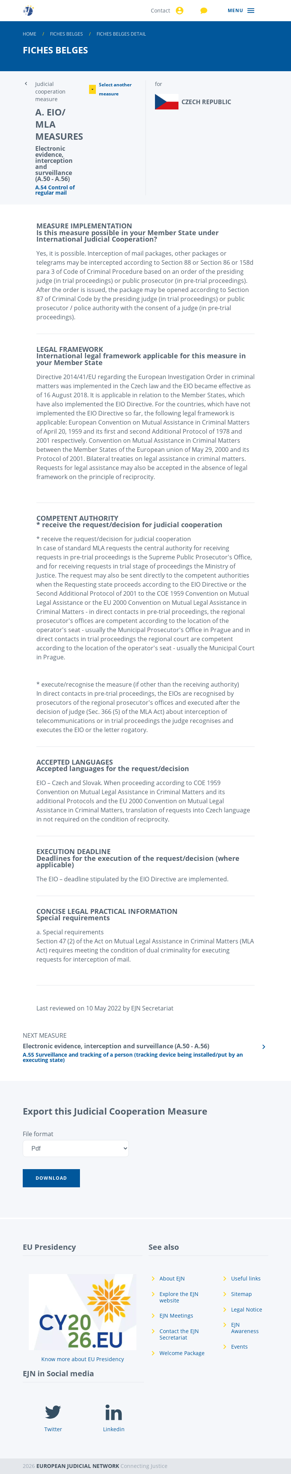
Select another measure (110, 89)
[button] (51, 1178)
